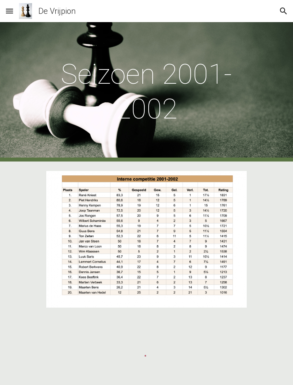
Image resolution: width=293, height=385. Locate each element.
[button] (9, 11)
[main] (146, 92)
